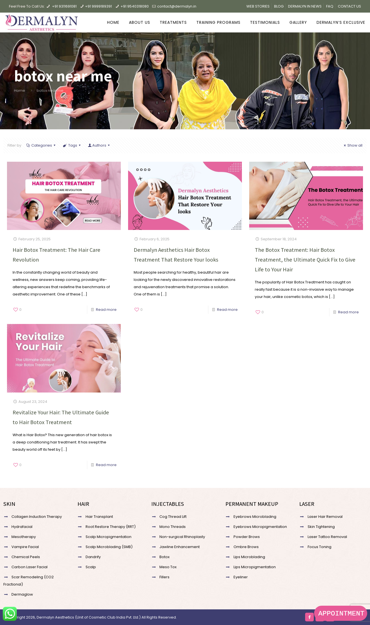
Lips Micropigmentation (255, 567)
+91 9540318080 (135, 6)
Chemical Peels (25, 557)
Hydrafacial (21, 526)
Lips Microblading (249, 557)
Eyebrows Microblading (255, 516)
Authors (99, 145)
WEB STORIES (258, 6)
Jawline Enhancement (179, 546)
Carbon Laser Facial (29, 567)
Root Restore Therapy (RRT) (111, 526)
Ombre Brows (246, 546)
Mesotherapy (23, 536)
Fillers (164, 577)
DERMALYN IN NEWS (305, 6)
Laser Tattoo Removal (327, 536)
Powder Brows (247, 536)
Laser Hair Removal (325, 516)
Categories (41, 145)
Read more (106, 309)
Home (19, 90)
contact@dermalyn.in (176, 6)
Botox (164, 557)
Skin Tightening (321, 526)
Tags (72, 145)
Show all (352, 145)
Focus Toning (319, 546)
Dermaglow (22, 594)
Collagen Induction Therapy (36, 516)
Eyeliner (241, 577)
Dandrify (93, 557)
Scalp (91, 567)
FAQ (329, 6)
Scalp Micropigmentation (108, 536)
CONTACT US (349, 6)
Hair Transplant (99, 516)
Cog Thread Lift (173, 516)
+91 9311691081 (64, 6)
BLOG (279, 6)
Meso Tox (167, 567)
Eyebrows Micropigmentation (260, 526)
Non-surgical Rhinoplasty (182, 536)
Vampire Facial (25, 546)
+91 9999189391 (98, 6)
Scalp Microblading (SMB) (109, 546)
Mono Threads (172, 526)
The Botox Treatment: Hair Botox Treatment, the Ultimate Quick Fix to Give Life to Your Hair (305, 259)
